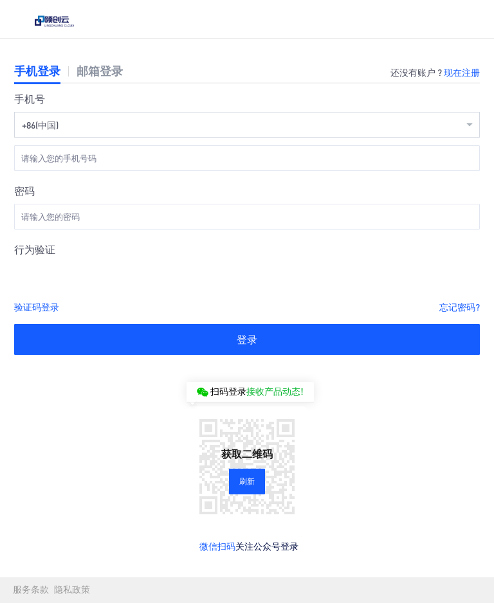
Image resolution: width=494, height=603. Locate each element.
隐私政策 (72, 590)
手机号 (29, 98)
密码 (24, 190)
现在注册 (462, 72)
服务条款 (31, 590)
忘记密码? (459, 306)
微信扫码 (217, 546)
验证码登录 (36, 306)
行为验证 (34, 249)
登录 (247, 339)
